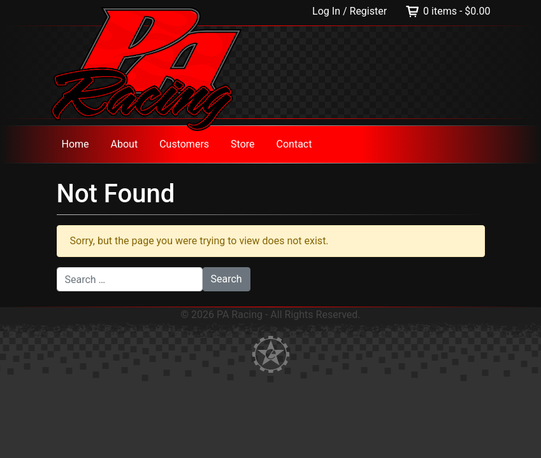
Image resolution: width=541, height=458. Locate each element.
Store (242, 144)
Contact (294, 144)
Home (75, 144)
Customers (184, 144)
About (124, 144)
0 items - (456, 11)
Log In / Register (350, 11)
